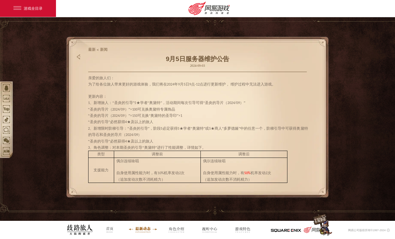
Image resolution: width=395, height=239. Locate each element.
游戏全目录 (28, 8)
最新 (92, 49)
